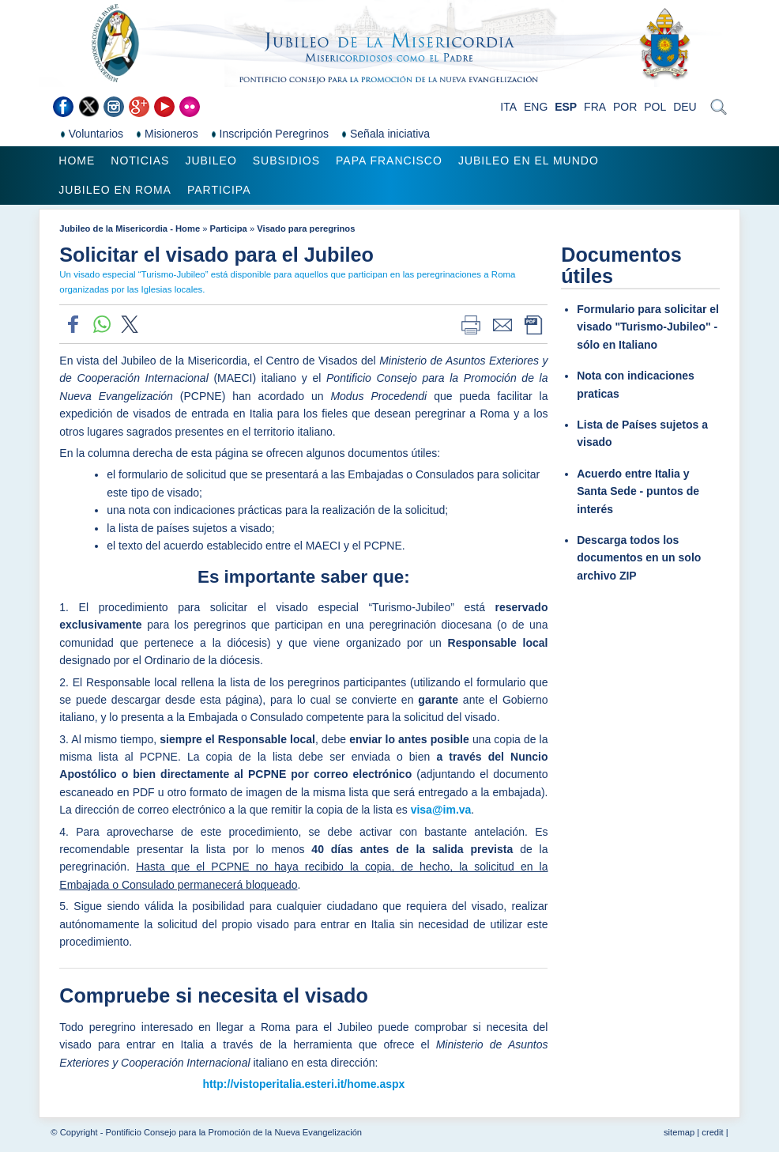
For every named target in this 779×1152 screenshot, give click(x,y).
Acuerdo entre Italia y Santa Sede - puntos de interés (638, 491)
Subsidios (286, 160)
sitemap (679, 1132)
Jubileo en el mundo (528, 160)
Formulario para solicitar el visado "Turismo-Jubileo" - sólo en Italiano (648, 327)
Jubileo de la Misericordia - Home (129, 228)
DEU (685, 106)
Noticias (140, 160)
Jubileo (210, 160)
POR (625, 106)
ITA (508, 106)
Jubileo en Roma (114, 189)
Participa (219, 189)
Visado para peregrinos (306, 228)
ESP (566, 106)
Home (76, 160)
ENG (536, 106)
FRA (595, 106)
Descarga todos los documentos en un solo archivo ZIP (639, 558)
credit (712, 1132)
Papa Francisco (389, 160)
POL (655, 106)
